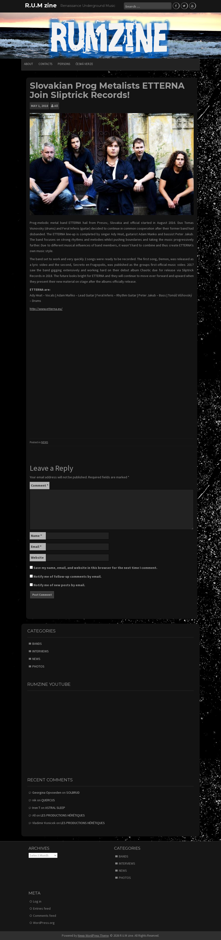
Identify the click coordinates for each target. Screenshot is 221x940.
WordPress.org (44, 922)
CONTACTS (45, 64)
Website (37, 557)
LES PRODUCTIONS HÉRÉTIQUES (63, 815)
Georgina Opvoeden (46, 792)
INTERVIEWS (40, 651)
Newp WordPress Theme (93, 935)
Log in (37, 901)
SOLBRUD (73, 792)
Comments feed (44, 915)
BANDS (37, 643)
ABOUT (28, 64)
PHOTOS (38, 666)
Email (36, 546)
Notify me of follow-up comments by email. (67, 576)
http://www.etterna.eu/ (46, 308)
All (56, 105)
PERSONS (64, 64)
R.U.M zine (41, 5)
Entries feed (42, 908)
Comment (39, 485)
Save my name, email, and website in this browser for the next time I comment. (95, 567)
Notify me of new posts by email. (59, 585)
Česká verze (84, 64)
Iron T (36, 807)
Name (36, 535)
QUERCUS (48, 799)
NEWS (44, 442)
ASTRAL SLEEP (55, 807)
